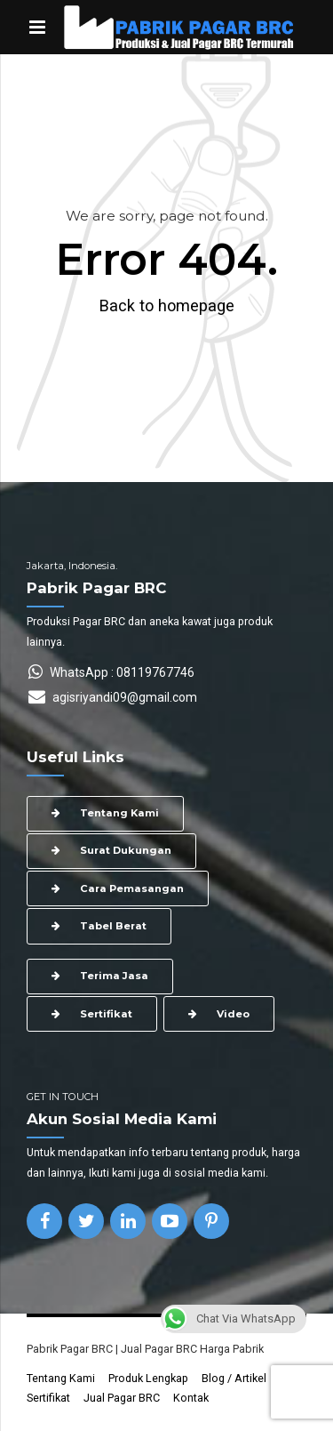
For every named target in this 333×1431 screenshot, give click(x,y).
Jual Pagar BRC (121, 1397)
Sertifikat (48, 1397)
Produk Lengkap (148, 1378)
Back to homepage (166, 305)
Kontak (191, 1397)
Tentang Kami (61, 1378)
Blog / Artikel (234, 1378)
